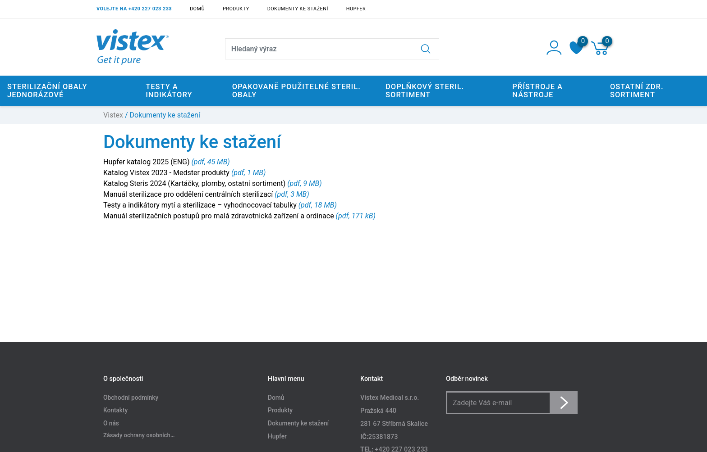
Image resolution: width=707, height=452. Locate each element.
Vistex (113, 115)
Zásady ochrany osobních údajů (144, 435)
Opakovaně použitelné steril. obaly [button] (296, 90)
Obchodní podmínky (130, 397)
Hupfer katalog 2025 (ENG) (147, 162)
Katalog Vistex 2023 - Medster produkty (167, 172)
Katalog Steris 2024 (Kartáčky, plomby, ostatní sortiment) (195, 183)
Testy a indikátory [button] (169, 90)
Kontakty (115, 410)
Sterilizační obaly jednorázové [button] (47, 90)
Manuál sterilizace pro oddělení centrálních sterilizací (189, 194)
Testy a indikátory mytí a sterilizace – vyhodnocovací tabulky (200, 205)
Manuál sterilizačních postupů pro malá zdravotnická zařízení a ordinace (219, 216)
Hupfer (356, 9)
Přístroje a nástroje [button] (537, 90)
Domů (197, 9)
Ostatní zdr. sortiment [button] (637, 90)
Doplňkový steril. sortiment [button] (425, 90)
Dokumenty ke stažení (297, 9)
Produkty (236, 9)
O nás (111, 423)
